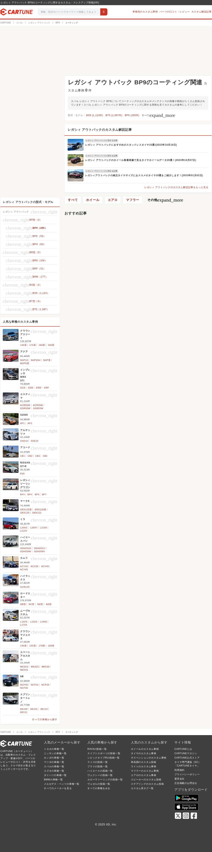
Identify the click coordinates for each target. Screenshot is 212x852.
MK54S (24, 670)
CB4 (45, 456)
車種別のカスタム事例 (145, 11)
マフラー (132, 200)
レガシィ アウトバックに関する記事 (101, 140)
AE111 (23, 712)
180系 (42, 345)
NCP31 (35, 685)
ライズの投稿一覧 (97, 762)
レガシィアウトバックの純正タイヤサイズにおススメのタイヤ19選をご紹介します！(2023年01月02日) (144, 175)
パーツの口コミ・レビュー (174, 11)
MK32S (24, 666)
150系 (32, 645)
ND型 (40, 604)
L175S (23, 625)
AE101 (34, 709)
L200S (23, 527)
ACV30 (24, 566)
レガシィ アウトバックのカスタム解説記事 (100, 129)
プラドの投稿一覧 (97, 766)
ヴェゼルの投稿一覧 (98, 784)
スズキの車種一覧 (54, 770)
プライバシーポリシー (187, 774)
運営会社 (179, 778)
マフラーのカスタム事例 (145, 770)
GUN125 (25, 587)
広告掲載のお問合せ (185, 783)
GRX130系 (40, 509)
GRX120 (24, 513)
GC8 (22, 388)
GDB (30, 388)
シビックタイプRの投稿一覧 (103, 757)
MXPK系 (24, 363)
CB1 (22, 456)
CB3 (37, 456)
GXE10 (24, 441)
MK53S (46, 666)
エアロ (113, 200)
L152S (33, 621)
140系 (23, 645)
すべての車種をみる (98, 788)
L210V (23, 531)
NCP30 (24, 685)
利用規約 (179, 770)
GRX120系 (26, 509)
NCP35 (24, 688)
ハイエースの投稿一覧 (100, 770)
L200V (33, 527)
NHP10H (35, 360)
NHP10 (24, 360)
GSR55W (38, 408)
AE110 (44, 709)
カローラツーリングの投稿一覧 (105, 779)
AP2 (29, 423)
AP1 (22, 423)
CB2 (30, 456)
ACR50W (25, 405)
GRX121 (37, 513)
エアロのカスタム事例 (143, 775)
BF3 (22, 494)
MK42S (35, 666)
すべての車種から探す (44, 719)
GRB (38, 388)
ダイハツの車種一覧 (55, 775)
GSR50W (25, 408)
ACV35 (34, 566)
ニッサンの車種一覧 (55, 753)
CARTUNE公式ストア (187, 757)
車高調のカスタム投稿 (143, 762)
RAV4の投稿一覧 (97, 749)
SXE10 (34, 441)
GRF (46, 388)
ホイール (92, 200)
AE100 (23, 709)
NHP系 (46, 360)
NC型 (31, 604)
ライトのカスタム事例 (143, 766)
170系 (32, 345)
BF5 (37, 494)
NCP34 (45, 685)
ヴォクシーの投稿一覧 (100, 775)
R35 (22, 473)
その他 (165, 200)
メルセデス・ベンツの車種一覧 (61, 784)
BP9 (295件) (132, 115)
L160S (43, 621)
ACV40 (45, 566)
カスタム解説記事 (201, 11)
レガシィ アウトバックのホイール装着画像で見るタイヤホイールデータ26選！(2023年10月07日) (140, 160)
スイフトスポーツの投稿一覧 (103, 753)
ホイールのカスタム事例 (145, 749)
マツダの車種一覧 (54, 762)
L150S (23, 621)
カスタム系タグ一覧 (142, 788)
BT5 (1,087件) (114, 115)
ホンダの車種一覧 (54, 757)
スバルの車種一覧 (54, 766)
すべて (158, 115)
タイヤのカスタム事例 (143, 753)
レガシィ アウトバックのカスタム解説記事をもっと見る (176, 187)
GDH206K (25, 551)
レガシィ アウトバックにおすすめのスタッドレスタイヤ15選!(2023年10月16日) (131, 144)
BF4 (29, 494)
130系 (23, 345)
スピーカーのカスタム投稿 (146, 779)
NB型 (23, 604)
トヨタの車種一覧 (54, 749)
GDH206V (39, 551)
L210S (43, 527)
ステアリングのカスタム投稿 (147, 784)
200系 (51, 345)
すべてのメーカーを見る (58, 788)
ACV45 (24, 569)
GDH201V (39, 548)
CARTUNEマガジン (185, 753)
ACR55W (38, 405)
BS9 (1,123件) (94, 115)
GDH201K (25, 548)
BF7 (44, 494)
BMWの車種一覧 (53, 779)
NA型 (49, 604)
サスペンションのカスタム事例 (148, 757)
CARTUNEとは (183, 749)
